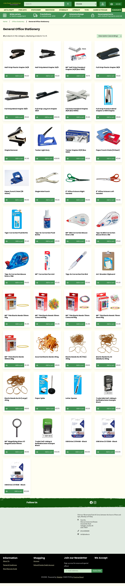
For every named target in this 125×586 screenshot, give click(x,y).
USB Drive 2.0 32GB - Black (107, 444)
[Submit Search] (66, 4)
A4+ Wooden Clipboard (106, 276)
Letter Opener (71, 400)
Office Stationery (18, 23)
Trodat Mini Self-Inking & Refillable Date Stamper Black (107, 402)
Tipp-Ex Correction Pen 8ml (77, 276)
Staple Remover (11, 152)
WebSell (59, 579)
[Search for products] (43, 4)
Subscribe (97, 574)
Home (5, 23)
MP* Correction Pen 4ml (45, 276)
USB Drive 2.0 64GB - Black (77, 444)
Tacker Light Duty (42, 152)
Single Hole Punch (42, 193)
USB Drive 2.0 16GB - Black (16, 487)
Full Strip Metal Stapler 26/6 (17, 110)
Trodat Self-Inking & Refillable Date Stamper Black (45, 446)
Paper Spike (40, 400)
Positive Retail (79, 579)
